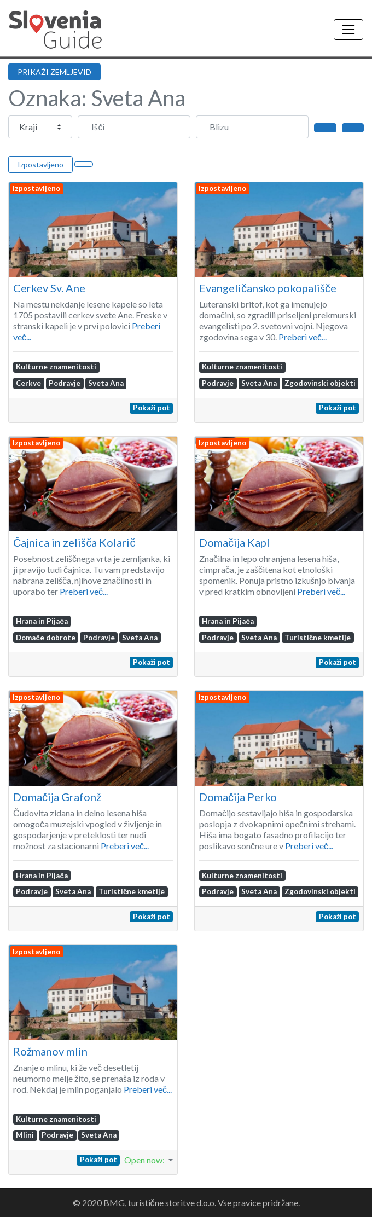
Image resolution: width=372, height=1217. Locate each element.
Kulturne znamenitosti (56, 366)
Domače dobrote (45, 637)
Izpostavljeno (40, 164)
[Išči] (134, 126)
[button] (148, 1160)
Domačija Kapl (234, 542)
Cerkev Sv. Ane (49, 287)
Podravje (64, 383)
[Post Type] (40, 126)
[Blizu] (252, 126)
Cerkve (28, 383)
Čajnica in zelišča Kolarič (74, 542)
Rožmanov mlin (50, 1051)
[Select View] (83, 164)
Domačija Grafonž (57, 796)
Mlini (25, 1135)
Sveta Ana (106, 383)
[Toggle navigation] (348, 29)
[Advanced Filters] (353, 127)
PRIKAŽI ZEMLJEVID (54, 72)
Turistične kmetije (317, 637)
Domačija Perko (238, 796)
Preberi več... (302, 337)
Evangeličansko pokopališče (267, 287)
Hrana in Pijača (41, 621)
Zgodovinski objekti (320, 383)
